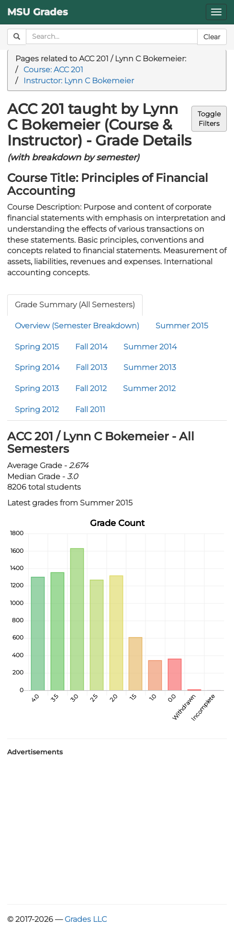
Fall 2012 (91, 388)
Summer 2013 (149, 367)
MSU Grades (37, 12)
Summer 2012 (149, 388)
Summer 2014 (150, 346)
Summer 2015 (182, 325)
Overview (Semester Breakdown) (77, 325)
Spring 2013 (37, 388)
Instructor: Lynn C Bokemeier (78, 80)
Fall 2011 (90, 409)
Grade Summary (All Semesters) (75, 304)
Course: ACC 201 (53, 69)
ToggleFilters (209, 119)
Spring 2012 (37, 409)
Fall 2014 (91, 346)
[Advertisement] (117, 828)
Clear (212, 37)
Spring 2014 (37, 367)
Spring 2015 (37, 346)
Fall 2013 (91, 367)
